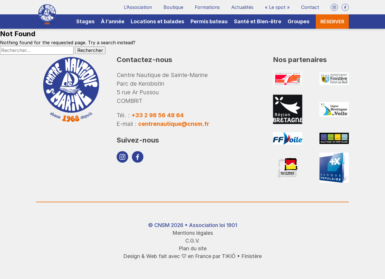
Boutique (173, 7)
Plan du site (193, 248)
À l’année (112, 21)
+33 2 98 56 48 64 (157, 115)
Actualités (242, 7)
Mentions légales (192, 233)
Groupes (298, 21)
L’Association (138, 7)
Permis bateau (209, 21)
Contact (310, 7)
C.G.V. (192, 241)
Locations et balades (157, 21)
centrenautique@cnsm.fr (173, 123)
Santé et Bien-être (257, 21)
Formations (207, 7)
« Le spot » (277, 7)
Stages (85, 21)
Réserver (332, 21)
